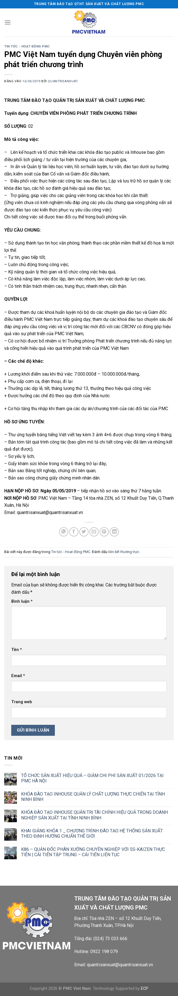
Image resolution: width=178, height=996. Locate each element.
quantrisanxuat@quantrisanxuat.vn (120, 964)
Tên (16, 649)
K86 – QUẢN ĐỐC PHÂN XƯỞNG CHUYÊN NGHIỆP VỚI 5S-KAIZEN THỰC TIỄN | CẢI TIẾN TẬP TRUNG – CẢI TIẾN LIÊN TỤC (93, 852)
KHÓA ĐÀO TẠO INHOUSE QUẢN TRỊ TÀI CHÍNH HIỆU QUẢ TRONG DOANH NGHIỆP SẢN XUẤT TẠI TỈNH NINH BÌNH (94, 815)
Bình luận (22, 601)
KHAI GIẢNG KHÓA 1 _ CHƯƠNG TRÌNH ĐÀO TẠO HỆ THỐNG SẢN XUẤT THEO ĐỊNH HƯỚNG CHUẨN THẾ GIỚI (92, 833)
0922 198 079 (104, 951)
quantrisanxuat (63, 81)
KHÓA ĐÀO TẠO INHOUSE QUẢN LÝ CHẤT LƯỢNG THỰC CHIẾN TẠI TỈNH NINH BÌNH (93, 796)
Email (18, 675)
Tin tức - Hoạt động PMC (27, 46)
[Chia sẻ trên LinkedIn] (114, 531)
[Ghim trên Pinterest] (104, 531)
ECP (144, 988)
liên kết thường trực (123, 552)
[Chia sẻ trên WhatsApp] (63, 531)
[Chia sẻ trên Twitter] (84, 531)
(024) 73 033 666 (110, 938)
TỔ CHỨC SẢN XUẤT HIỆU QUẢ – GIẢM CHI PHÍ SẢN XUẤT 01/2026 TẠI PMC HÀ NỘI (92, 778)
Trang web (21, 702)
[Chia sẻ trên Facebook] (73, 531)
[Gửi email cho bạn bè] (94, 531)
